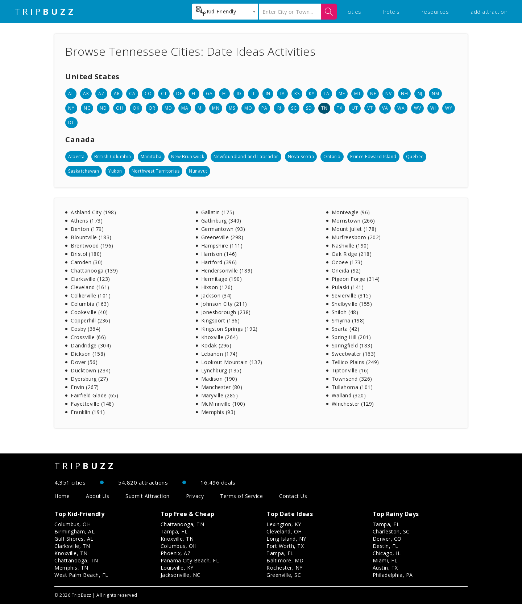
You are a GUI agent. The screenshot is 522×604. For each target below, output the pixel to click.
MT (357, 93)
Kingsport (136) (220, 320)
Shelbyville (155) (352, 303)
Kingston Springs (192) (229, 328)
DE (179, 93)
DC (71, 122)
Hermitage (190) (221, 278)
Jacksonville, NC (180, 574)
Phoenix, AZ (176, 553)
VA (385, 108)
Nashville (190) (350, 245)
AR (117, 93)
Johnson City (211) (224, 303)
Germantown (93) (223, 228)
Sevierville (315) (351, 295)
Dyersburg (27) (89, 378)
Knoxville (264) (219, 337)
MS (232, 108)
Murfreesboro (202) (356, 237)
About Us (97, 496)
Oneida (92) (346, 270)
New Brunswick (187, 156)
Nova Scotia (301, 156)
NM (435, 93)
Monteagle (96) (351, 212)
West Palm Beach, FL (81, 574)
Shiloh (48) (345, 312)
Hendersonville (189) (227, 270)
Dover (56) (84, 362)
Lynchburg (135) (221, 370)
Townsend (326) (352, 378)
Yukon (115, 171)
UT (355, 108)
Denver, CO (387, 538)
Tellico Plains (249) (355, 362)
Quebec (414, 156)
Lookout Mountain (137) (231, 362)
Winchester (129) (353, 403)
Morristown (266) (353, 220)
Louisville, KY (177, 567)
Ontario (332, 156)
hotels (391, 11)
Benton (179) (87, 228)
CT (164, 93)
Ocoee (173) (347, 262)
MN (215, 108)
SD (309, 108)
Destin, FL (385, 545)
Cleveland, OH (284, 531)
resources (435, 11)
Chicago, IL (387, 553)
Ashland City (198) (93, 212)
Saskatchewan (83, 171)
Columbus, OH (72, 524)
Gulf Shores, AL (74, 538)
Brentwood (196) (92, 245)
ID (239, 93)
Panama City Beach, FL (190, 560)
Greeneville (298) (222, 237)
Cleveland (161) (90, 287)
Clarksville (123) (90, 278)
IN (268, 93)
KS (296, 93)
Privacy (195, 496)
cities (354, 11)
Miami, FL (385, 560)
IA (282, 93)
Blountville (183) (91, 237)
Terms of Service (241, 496)
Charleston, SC (391, 531)
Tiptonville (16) (350, 370)
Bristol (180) (86, 253)
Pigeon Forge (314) (356, 278)
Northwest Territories (156, 171)
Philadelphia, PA (393, 574)
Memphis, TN (71, 567)
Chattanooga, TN (76, 560)
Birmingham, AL (74, 531)
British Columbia (112, 156)
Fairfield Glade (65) (94, 395)
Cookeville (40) (89, 312)
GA (209, 93)
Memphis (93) (218, 412)
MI (200, 108)
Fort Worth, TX (285, 545)
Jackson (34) (216, 295)
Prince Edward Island (373, 156)
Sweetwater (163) (354, 353)
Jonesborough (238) (226, 312)
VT (370, 108)
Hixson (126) (217, 287)
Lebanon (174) (219, 353)
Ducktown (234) (91, 370)
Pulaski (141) (348, 287)
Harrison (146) (219, 253)
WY (448, 108)
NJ (420, 93)
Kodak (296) (216, 345)
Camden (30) (87, 262)
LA (326, 93)
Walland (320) (349, 395)
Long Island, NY (286, 538)
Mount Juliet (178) (354, 228)
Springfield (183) (352, 345)
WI (433, 108)
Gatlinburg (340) (221, 220)
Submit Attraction (147, 496)
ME (342, 93)
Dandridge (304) (91, 345)
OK (136, 108)
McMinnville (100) (223, 403)
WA (401, 108)
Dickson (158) (88, 353)
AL (71, 93)
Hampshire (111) (222, 245)
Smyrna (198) (348, 320)
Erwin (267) (85, 387)
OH (119, 108)
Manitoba (151, 156)
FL (194, 93)
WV (417, 108)
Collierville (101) (91, 295)
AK (86, 93)
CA (132, 93)
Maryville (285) (219, 395)
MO (248, 108)
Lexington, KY (283, 524)
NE (373, 93)
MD (168, 108)
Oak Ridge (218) (352, 253)
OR (152, 108)
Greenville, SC (283, 574)
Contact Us (293, 496)
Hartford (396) (219, 262)
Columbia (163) (90, 303)
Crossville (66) (88, 337)
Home (62, 496)
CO (148, 93)
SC (294, 108)
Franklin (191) (88, 412)
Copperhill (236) (90, 320)
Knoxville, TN (71, 553)
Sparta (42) (346, 328)
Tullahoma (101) (352, 387)
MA (184, 108)
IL (253, 93)
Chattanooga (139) (94, 270)
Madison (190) (219, 378)
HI (224, 93)
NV (388, 93)
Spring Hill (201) (351, 337)
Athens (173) (87, 220)
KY (311, 93)
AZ (101, 93)
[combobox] (225, 12)
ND (103, 108)
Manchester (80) (222, 387)
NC (87, 108)
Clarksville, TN (72, 545)
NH (404, 93)
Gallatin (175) (218, 212)
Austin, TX (385, 567)
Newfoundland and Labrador (246, 156)
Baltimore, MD (285, 560)
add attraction (489, 11)
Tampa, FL (174, 531)
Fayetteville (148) (92, 403)
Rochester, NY (284, 567)
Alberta (76, 156)
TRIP (45, 11)
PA (264, 108)
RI (279, 108)
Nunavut (198, 171)
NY (71, 108)
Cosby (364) (86, 328)
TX (339, 108)
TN (324, 108)
